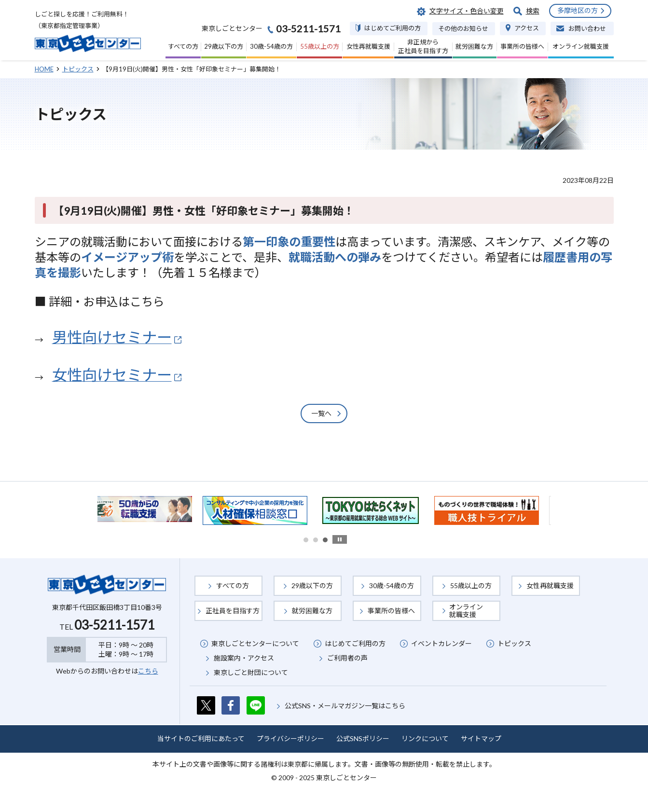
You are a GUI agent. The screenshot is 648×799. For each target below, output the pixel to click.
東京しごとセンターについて (255, 643)
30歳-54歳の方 (391, 585)
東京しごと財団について (251, 672)
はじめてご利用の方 (355, 643)
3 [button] (325, 539)
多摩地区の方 (577, 10)
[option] (150, 509)
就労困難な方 (312, 610)
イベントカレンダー (441, 643)
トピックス (514, 643)
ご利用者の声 (347, 658)
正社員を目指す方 (233, 610)
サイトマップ (481, 738)
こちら (148, 671)
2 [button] (315, 539)
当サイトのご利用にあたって (201, 738)
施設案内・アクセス (244, 658)
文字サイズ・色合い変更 (466, 11)
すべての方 (232, 585)
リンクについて (425, 738)
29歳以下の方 (312, 585)
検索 (532, 11)
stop (339, 539)
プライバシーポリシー (290, 738)
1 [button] (305, 539)
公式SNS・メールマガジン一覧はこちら (345, 706)
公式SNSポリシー (362, 738)
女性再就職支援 (550, 585)
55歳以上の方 (471, 585)
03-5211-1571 (114, 625)
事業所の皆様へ (391, 610)
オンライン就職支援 (466, 611)
